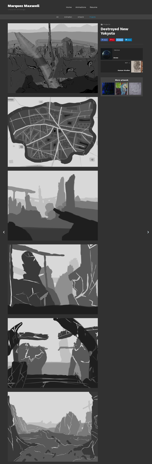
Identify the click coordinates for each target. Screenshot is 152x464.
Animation (68, 17)
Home (69, 7)
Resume (93, 7)
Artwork (81, 17)
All (57, 17)
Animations (81, 7)
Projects (93, 17)
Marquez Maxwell (23, 6)
